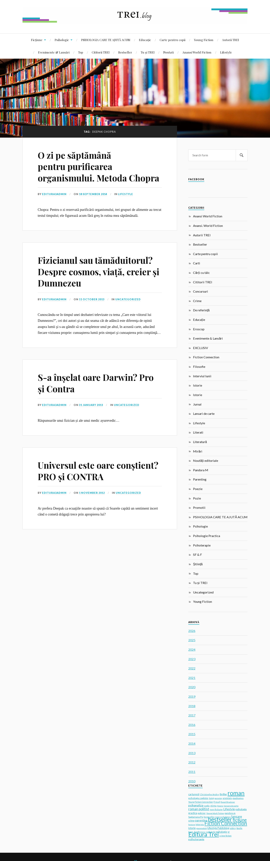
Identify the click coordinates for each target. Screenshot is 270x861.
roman (236, 792)
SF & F (197, 554)
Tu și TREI (148, 52)
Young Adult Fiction (215, 813)
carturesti (193, 794)
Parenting (199, 479)
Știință (197, 564)
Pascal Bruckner (227, 802)
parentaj (218, 798)
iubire (233, 828)
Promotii (199, 507)
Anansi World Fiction (196, 52)
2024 (191, 649)
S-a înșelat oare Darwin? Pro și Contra (96, 382)
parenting (201, 820)
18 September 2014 (93, 194)
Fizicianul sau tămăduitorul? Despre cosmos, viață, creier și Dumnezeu (98, 271)
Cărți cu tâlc (201, 272)
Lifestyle (226, 52)
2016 (191, 725)
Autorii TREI (230, 40)
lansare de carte (231, 806)
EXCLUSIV (200, 348)
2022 (191, 668)
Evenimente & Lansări (53, 52)
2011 (191, 772)
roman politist (198, 809)
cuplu (207, 805)
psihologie (221, 831)
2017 (191, 715)
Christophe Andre (209, 794)
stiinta (213, 806)
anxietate (227, 798)
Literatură (200, 442)
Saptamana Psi (195, 816)
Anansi (220, 806)
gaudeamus (238, 798)
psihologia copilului (198, 798)
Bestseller (125, 52)
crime (191, 820)
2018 (191, 706)
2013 (191, 753)
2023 (191, 659)
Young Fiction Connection (200, 802)
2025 (191, 640)
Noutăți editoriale (205, 460)
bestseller (220, 819)
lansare (236, 816)
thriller (223, 794)
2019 (191, 696)
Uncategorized (128, 299)
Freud (217, 802)
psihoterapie (196, 839)
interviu (200, 824)
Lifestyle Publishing (218, 828)
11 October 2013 (91, 299)
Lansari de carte (204, 413)
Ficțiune (36, 40)
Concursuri (200, 291)
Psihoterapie (202, 545)
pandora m (230, 813)
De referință (201, 310)
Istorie (197, 385)
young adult (201, 828)
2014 (191, 743)
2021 (191, 678)
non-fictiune (216, 809)
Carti (196, 263)
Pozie (197, 498)
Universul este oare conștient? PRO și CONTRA (98, 470)
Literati (198, 432)
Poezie (197, 489)
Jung (211, 798)
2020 (191, 687)
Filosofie (199, 366)
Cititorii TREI (101, 52)
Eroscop (198, 329)
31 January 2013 (91, 405)
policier (202, 813)
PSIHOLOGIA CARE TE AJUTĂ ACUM (105, 40)
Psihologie (62, 40)
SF (229, 832)
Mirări (197, 451)
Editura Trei (203, 834)
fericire (191, 824)
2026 (191, 631)
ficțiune (240, 820)
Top (80, 52)
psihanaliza (195, 805)
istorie (192, 828)
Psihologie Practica (206, 536)
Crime (197, 301)
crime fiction (225, 835)
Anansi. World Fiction (208, 225)
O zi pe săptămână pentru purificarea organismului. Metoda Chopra (98, 166)
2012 (191, 762)
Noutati (168, 52)
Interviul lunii (202, 376)
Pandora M (200, 470)
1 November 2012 (92, 492)
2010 (191, 781)
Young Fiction (203, 40)
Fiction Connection (206, 357)
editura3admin (54, 194)
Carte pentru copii (172, 40)
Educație (145, 40)
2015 (191, 734)
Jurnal (197, 404)
